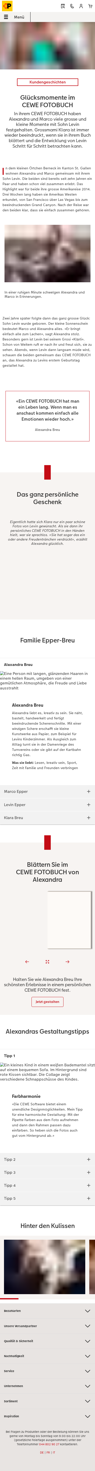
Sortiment (47, 1401)
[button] (81, 6)
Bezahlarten (47, 1311)
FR (48, 1453)
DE (42, 1453)
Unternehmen (47, 1386)
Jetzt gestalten (47, 1001)
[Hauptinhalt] (47, 662)
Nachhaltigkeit (47, 1356)
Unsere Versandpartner (47, 1326)
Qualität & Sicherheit (47, 1341)
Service (47, 1371)
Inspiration (47, 1416)
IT (54, 1453)
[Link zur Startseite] (20, 6)
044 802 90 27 (49, 1444)
